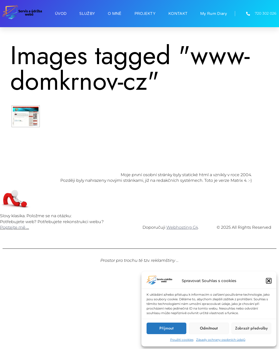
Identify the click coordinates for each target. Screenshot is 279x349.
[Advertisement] (139, 310)
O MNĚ (115, 13)
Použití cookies (182, 340)
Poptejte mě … (14, 227)
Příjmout (166, 328)
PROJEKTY (145, 13)
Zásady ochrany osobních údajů (220, 340)
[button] (268, 280)
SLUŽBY (87, 13)
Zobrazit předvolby (251, 328)
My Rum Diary (213, 13)
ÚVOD (60, 13)
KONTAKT (177, 13)
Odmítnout (209, 328)
